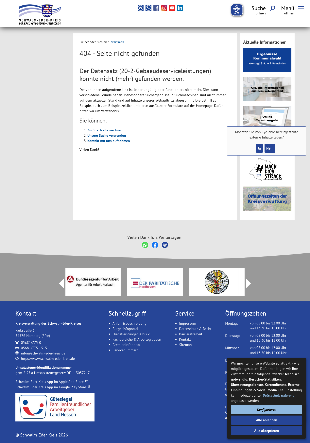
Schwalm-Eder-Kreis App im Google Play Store (52, 387)
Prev (59, 283)
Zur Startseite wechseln (105, 130)
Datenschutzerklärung (278, 395)
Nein (269, 148)
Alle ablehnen (266, 420)
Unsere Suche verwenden (106, 135)
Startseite (117, 42)
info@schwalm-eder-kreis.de (43, 353)
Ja (259, 148)
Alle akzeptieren (266, 430)
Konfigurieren (266, 409)
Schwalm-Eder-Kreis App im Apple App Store (51, 381)
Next (251, 283)
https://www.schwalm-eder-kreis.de (48, 358)
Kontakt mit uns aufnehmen (108, 141)
